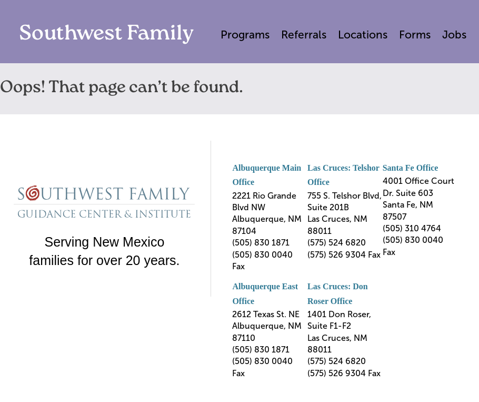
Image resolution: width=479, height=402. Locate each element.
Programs (245, 34)
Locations (362, 34)
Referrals (303, 34)
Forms (415, 34)
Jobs (454, 34)
